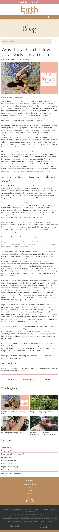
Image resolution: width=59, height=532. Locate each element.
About (29, 494)
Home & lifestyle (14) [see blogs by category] (8, 460)
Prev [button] (10, 379)
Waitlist (25, 370)
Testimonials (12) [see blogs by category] (7, 448)
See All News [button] (29, 379)
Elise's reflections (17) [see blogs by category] (9, 470)
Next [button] (48, 379)
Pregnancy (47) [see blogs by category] (6, 451)
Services (29, 481)
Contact (29, 497)
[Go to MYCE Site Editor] (44, 526)
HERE (7, 368)
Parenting (25, 60)
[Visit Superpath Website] (14, 526)
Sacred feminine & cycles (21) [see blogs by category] (12, 473)
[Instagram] (32, 501)
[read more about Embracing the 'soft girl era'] (15, 425)
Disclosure (33, 511)
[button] (55, 41)
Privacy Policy (52, 509)
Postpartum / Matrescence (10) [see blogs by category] (12, 454)
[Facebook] (26, 500)
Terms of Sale (27, 511)
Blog (29, 487)
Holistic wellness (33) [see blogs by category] (9, 463)
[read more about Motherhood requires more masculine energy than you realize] (44, 425)
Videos (29, 491)
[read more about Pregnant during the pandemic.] (44, 404)
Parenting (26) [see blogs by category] (6, 457)
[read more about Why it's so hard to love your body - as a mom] (15, 404)
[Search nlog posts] (29, 41)
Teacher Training (29, 484)
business (7, 329)
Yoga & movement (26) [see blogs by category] (9, 467)
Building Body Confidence (11, 312)
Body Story (53, 164)
